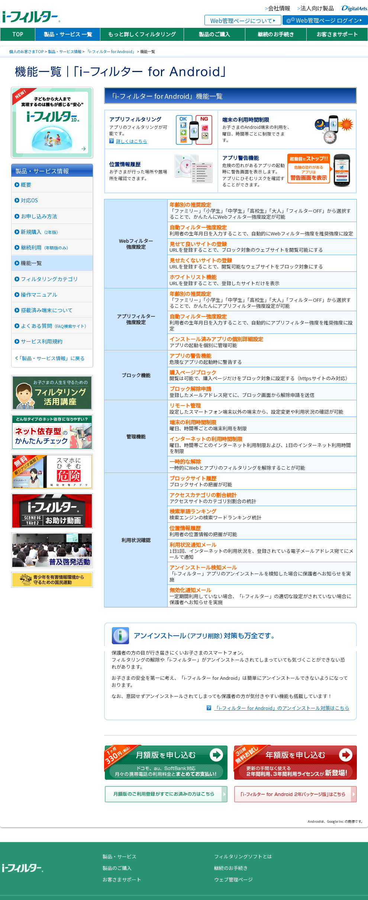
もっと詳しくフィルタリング (142, 34)
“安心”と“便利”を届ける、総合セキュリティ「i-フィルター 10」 (53, 122)
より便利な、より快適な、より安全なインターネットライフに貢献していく (354, 8)
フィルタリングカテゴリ (49, 279)
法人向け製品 (317, 8)
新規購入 (40, 231)
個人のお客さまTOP (26, 51)
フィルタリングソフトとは (243, 856)
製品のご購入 (214, 34)
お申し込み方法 (39, 216)
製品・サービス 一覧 (68, 34)
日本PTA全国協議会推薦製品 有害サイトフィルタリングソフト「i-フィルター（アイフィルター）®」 (31, 14)
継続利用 (45, 247)
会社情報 (279, 8)
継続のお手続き (276, 34)
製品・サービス (119, 856)
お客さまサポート (337, 34)
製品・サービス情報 (64, 51)
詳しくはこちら (131, 141)
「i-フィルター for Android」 (110, 51)
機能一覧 (31, 263)
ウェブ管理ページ (233, 879)
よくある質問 (54, 325)
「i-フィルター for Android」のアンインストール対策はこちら (281, 707)
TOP (17, 34)
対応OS (29, 200)
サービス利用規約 (41, 341)
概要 (26, 184)
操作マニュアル (39, 294)
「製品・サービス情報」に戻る (51, 358)
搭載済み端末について (47, 310)
